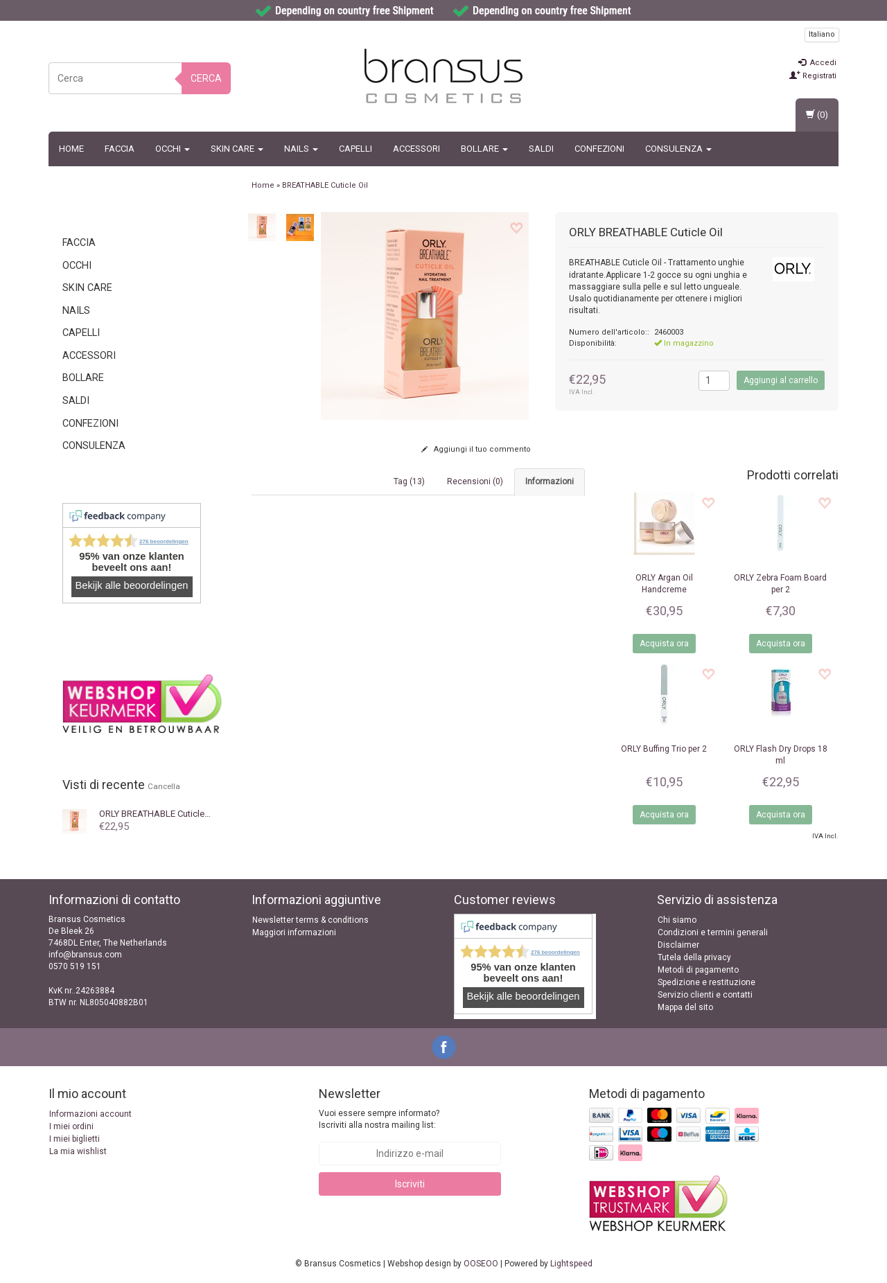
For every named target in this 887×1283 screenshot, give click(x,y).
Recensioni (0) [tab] (475, 481)
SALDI (541, 148)
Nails (301, 148)
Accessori (416, 148)
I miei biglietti (74, 1139)
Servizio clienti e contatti (705, 995)
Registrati (812, 75)
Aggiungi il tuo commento (476, 449)
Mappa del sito (685, 1007)
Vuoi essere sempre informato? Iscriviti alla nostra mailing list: (379, 1119)
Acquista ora (664, 643)
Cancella (164, 786)
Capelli (355, 148)
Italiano (822, 34)
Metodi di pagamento (698, 970)
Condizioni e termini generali (713, 932)
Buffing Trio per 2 (664, 749)
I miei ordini (71, 1126)
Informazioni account (90, 1114)
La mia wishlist (78, 1151)
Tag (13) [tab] (409, 481)
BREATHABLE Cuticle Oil (158, 813)
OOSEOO (481, 1263)
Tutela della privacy (694, 957)
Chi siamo (677, 920)
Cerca (206, 78)
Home (71, 148)
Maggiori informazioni (294, 932)
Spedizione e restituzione (706, 982)
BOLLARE (484, 148)
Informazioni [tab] (549, 481)
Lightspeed (571, 1263)
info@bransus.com (85, 954)
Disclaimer (678, 945)
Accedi (817, 62)
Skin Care (237, 148)
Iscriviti (410, 1183)
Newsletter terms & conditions (310, 920)
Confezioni (599, 148)
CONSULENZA (678, 148)
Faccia (119, 148)
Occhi (172, 148)
